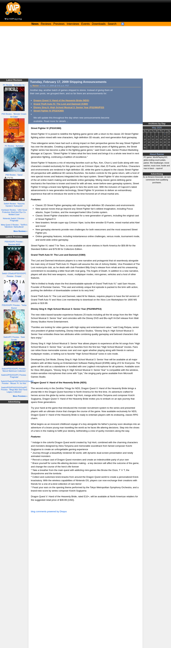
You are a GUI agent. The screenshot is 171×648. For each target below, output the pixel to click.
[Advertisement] (85, 52)
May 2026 (157, 127)
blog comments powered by (49, 511)
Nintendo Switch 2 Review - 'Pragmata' (14, 219)
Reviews (46, 23)
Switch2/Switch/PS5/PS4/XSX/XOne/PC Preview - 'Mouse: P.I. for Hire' (17, 382)
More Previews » (20, 396)
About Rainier (157, 154)
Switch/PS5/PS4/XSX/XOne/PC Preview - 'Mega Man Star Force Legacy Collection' (14, 389)
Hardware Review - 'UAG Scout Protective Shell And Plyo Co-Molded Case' (14, 212)
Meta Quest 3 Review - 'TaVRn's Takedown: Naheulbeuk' (14, 226)
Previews (59, 23)
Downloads (99, 23)
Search (112, 23)
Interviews (73, 23)
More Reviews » (20, 231)
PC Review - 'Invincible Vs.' (14, 85)
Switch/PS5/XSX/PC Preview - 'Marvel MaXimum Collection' (14, 370)
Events (85, 23)
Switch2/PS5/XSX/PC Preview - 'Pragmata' (14, 376)
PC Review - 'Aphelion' (14, 146)
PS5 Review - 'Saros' (14, 175)
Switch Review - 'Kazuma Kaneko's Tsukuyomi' (14, 205)
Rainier (36, 86)
